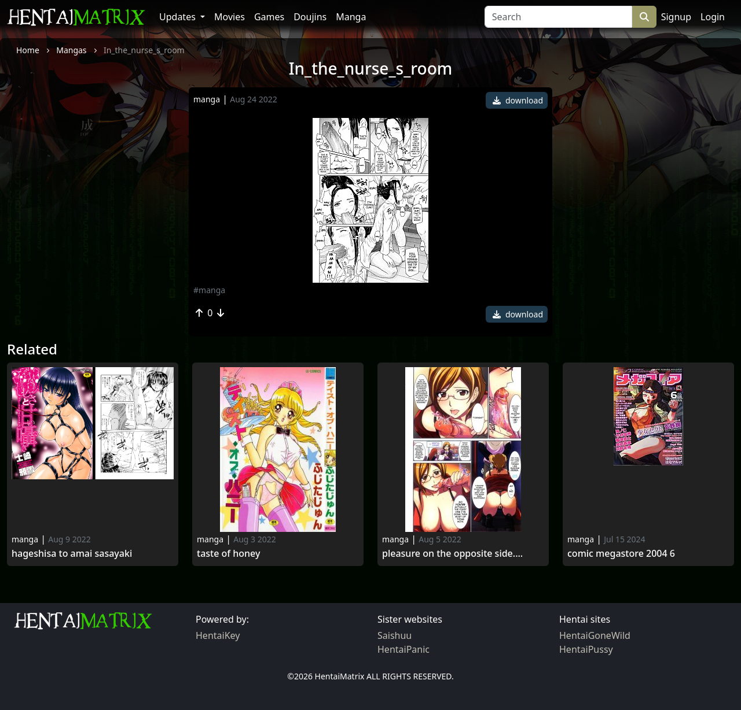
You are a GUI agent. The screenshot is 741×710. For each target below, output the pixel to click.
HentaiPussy (586, 649)
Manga (351, 16)
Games (269, 16)
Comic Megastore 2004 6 (621, 553)
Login (712, 16)
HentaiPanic (403, 649)
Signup (676, 16)
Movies (229, 16)
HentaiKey (218, 635)
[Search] (558, 17)
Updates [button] (178, 16)
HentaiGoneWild (594, 635)
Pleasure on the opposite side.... (452, 553)
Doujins (310, 16)
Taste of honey (228, 553)
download (518, 100)
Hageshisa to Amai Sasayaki (72, 553)
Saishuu (394, 635)
